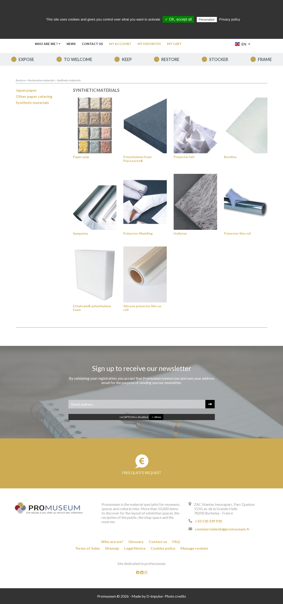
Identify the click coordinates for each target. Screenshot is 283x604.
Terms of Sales (87, 548)
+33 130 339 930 (208, 521)
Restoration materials (41, 80)
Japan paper (26, 90)
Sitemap (112, 548)
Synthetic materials (69, 80)
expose (26, 59)
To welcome (78, 59)
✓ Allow (156, 417)
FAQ (176, 541)
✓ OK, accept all (178, 19)
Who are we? (112, 541)
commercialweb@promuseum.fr (222, 529)
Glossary (136, 541)
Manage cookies (194, 548)
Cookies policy (163, 548)
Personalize (207, 19)
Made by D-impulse (147, 596)
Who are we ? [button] (46, 44)
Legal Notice (135, 548)
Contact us (92, 44)
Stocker (218, 59)
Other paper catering (34, 96)
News (71, 44)
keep (127, 59)
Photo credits (175, 596)
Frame (265, 59)
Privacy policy (229, 19)
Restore (170, 59)
